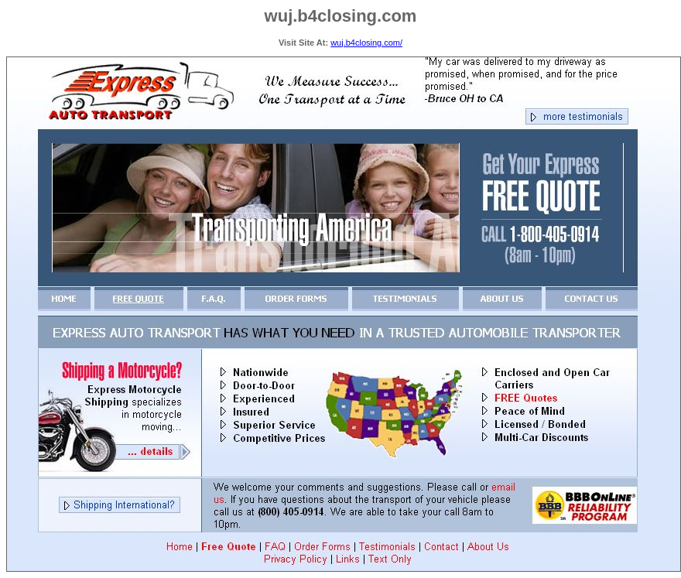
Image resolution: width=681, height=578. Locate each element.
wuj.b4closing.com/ (366, 42)
